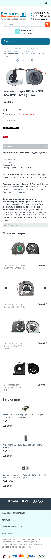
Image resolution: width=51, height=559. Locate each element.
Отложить (9, 120)
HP (33, 51)
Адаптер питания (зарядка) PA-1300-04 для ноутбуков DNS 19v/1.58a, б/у (23, 416)
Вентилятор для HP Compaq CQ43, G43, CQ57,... (13, 346)
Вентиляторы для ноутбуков (16, 51)
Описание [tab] (25, 146)
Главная (7, 48)
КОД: (5, 110)
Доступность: (9, 114)
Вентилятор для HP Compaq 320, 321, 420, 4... (16, 305)
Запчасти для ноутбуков (24, 48)
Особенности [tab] (25, 224)
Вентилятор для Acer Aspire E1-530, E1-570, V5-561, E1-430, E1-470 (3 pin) (25, 476)
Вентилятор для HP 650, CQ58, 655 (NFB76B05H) (15, 266)
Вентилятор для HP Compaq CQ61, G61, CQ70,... (13, 387)
